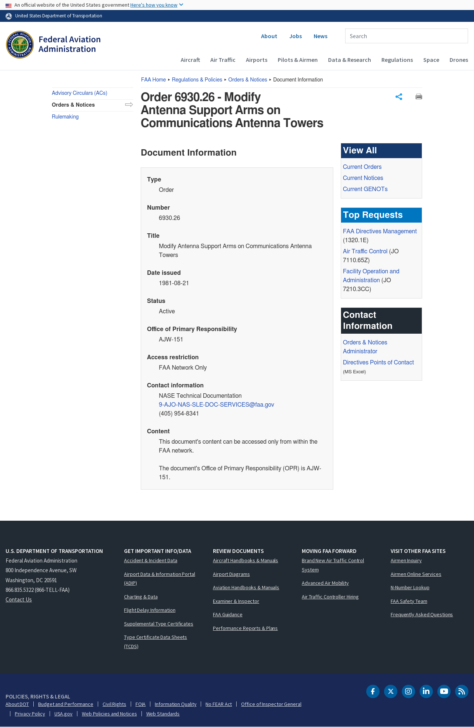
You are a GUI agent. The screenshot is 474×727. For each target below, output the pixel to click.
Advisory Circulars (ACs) (79, 93)
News (320, 36)
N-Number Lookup (410, 587)
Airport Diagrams (231, 574)
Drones (459, 59)
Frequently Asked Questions (422, 614)
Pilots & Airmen (298, 59)
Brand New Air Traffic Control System (333, 565)
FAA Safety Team (409, 601)
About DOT (17, 704)
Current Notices (363, 178)
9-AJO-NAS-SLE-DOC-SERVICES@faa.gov (216, 405)
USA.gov (63, 713)
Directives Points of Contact (378, 363)
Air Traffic (223, 59)
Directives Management (380, 232)
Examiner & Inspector (236, 601)
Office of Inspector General (271, 704)
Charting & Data (141, 596)
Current (365, 190)
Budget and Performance (65, 704)
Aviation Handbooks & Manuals (246, 587)
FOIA (141, 704)
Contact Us (19, 599)
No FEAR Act (219, 704)
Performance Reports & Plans (245, 628)
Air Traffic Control (365, 252)
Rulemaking (65, 117)
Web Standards (163, 713)
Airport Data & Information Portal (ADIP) (159, 579)
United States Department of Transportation (58, 16)
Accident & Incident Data (150, 560)
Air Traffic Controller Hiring (330, 596)
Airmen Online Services (416, 574)
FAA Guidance (228, 614)
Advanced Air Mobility (325, 583)
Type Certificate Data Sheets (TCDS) (155, 642)
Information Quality (175, 704)
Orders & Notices (247, 80)
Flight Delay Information (150, 610)
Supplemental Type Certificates (158, 623)
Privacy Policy (30, 713)
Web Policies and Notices (109, 713)
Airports (256, 59)
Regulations (397, 59)
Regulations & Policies (197, 80)
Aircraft (190, 59)
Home (153, 80)
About (269, 36)
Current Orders (362, 167)
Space (431, 59)
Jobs (295, 36)
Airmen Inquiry (406, 560)
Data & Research (349, 59)
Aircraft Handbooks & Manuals (245, 560)
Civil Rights (114, 704)
